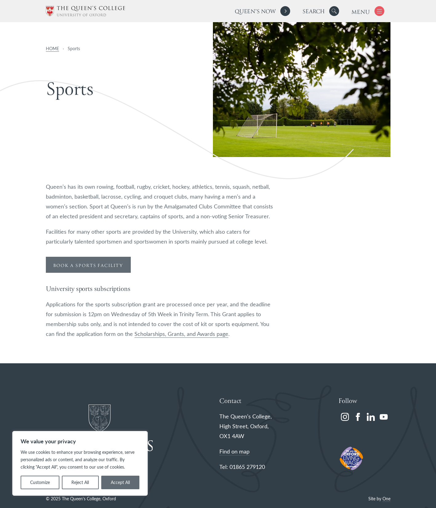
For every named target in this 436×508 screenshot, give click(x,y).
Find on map (234, 451)
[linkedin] (371, 417)
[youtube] (384, 417)
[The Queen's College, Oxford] (85, 11)
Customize (40, 482)
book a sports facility (88, 265)
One (386, 499)
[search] (320, 11)
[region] (80, 463)
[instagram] (345, 417)
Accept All (120, 482)
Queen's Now (255, 12)
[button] (334, 11)
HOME (52, 48)
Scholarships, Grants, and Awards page (181, 333)
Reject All (80, 482)
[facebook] (358, 417)
